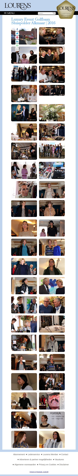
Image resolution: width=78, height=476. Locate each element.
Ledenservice (34, 454)
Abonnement (19, 454)
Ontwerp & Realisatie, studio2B (39, 472)
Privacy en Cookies (47, 464)
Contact (64, 454)
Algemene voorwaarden (25, 464)
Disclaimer (64, 464)
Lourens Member (50, 454)
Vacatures (59, 459)
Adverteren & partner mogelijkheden (35, 459)
